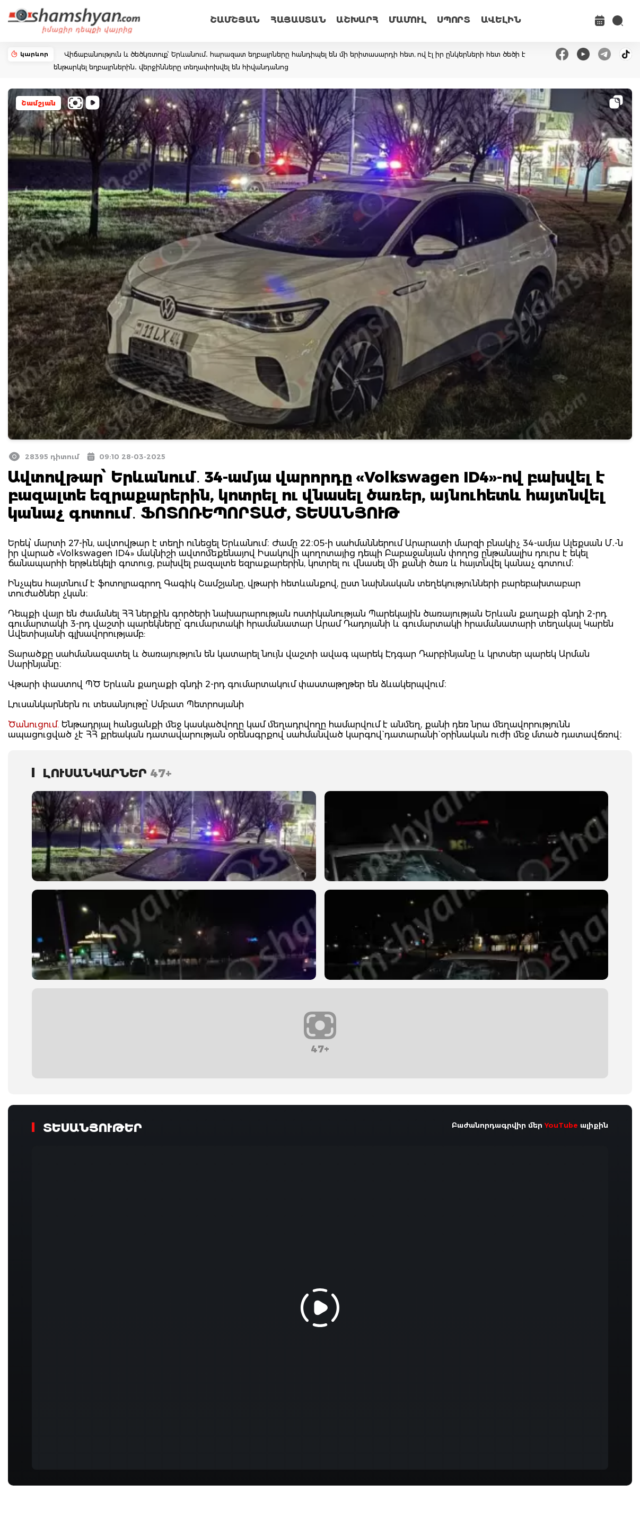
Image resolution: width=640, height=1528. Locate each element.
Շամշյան (38, 103)
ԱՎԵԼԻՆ (501, 20)
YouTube (561, 1125)
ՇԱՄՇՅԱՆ (235, 20)
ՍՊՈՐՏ (453, 20)
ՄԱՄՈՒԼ (407, 20)
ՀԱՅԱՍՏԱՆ (298, 20)
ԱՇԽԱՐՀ (357, 20)
